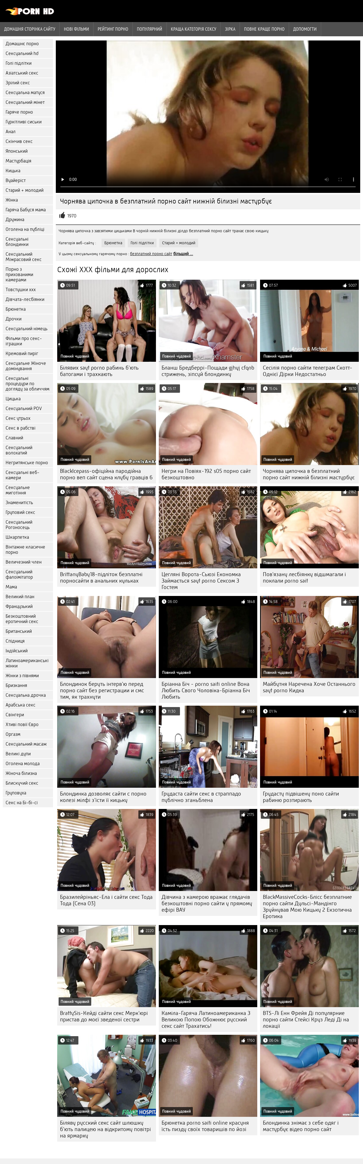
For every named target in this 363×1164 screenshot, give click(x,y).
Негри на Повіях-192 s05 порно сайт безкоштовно (206, 474)
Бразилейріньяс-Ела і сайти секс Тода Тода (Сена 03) (106, 900)
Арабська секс (20, 705)
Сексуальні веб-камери (22, 475)
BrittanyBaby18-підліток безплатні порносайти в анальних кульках (101, 577)
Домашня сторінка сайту (29, 29)
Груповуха (16, 793)
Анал (11, 131)
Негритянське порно (27, 462)
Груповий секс (20, 512)
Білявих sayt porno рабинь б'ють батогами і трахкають (99, 371)
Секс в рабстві (20, 428)
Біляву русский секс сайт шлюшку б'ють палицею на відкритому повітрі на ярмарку (105, 1129)
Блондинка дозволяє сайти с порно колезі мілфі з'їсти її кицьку (103, 797)
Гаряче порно (19, 112)
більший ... (183, 253)
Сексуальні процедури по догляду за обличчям (27, 384)
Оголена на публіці (25, 229)
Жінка (12, 200)
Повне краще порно (264, 29)
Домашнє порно (22, 43)
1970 (71, 216)
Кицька (13, 170)
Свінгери (15, 714)
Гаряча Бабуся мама (26, 209)
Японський (17, 151)
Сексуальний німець (26, 328)
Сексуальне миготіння (18, 490)
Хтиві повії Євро (22, 724)
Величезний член (24, 562)
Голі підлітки (19, 63)
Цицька (13, 398)
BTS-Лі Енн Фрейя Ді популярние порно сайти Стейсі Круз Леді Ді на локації (306, 1019)
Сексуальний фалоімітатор (19, 574)
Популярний (149, 29)
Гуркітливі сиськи (24, 121)
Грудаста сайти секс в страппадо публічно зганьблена (201, 797)
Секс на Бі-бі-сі (22, 802)
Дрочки (13, 319)
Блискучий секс (22, 783)
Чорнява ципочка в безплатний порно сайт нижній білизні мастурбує (309, 474)
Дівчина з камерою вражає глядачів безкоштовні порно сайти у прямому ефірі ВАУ (207, 903)
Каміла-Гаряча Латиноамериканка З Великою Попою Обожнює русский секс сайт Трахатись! (206, 1019)
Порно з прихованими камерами (19, 274)
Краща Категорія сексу (194, 29)
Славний (14, 437)
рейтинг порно (113, 29)
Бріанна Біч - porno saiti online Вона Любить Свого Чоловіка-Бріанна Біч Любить (206, 690)
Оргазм (13, 734)
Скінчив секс (19, 141)
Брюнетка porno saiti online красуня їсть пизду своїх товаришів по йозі (205, 1126)
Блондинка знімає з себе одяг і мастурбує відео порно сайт (301, 1126)
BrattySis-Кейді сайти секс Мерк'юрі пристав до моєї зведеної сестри (104, 1016)
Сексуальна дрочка (26, 695)
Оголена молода (23, 763)
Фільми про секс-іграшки (24, 341)
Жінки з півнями (22, 675)
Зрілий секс (18, 82)
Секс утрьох (18, 418)
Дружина (15, 219)
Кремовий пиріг (22, 353)
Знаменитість (19, 502)
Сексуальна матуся (25, 92)
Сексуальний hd (22, 53)
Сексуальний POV (24, 408)
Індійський (17, 650)
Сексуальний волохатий (19, 450)
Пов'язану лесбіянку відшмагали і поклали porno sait (304, 577)
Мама (11, 587)
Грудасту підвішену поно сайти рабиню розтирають (301, 797)
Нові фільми (76, 29)
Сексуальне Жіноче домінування (26, 366)
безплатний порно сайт (151, 253)
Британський (19, 631)
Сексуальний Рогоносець (19, 524)
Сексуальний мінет (25, 102)
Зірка (230, 29)
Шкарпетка (17, 537)
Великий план (20, 596)
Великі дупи (18, 753)
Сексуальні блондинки (17, 241)
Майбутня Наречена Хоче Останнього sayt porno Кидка (309, 687)
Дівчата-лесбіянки (25, 299)
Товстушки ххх (21, 289)
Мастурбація (18, 161)
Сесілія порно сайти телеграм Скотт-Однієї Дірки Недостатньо (307, 371)
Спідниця (15, 641)
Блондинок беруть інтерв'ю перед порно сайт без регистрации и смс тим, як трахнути (102, 690)
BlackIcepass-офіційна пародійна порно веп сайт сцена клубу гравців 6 (106, 474)
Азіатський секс (22, 73)
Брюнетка (16, 309)
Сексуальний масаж (26, 744)
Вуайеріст (16, 180)
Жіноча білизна (21, 773)
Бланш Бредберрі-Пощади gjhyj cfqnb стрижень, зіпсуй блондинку (208, 371)
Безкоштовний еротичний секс (22, 619)
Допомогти (305, 29)
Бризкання (16, 685)
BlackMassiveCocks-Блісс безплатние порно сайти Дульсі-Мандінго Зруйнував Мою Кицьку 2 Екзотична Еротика (307, 906)
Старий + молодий (25, 190)
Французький (19, 606)
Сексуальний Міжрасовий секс (24, 257)
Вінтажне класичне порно (25, 549)
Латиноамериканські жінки (27, 663)
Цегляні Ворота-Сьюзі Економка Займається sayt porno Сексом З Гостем (201, 580)
